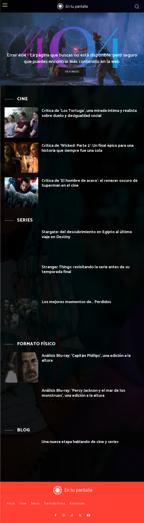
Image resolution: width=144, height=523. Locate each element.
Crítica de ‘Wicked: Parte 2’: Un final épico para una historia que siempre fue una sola (88, 148)
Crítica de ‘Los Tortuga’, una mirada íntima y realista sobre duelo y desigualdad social (89, 113)
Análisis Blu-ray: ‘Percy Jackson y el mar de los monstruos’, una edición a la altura (83, 393)
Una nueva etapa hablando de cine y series (80, 441)
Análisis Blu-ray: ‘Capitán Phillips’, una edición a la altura (86, 358)
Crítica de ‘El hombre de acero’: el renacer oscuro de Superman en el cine (90, 183)
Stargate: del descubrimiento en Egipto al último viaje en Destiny (87, 234)
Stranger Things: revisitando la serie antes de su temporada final (85, 270)
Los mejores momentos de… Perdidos (76, 302)
